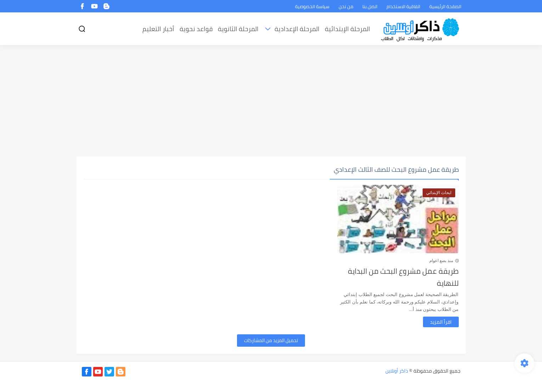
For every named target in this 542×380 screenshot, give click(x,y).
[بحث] (82, 28)
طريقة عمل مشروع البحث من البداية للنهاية (403, 277)
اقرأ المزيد (441, 322)
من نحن (346, 6)
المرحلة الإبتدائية (347, 29)
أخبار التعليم (158, 29)
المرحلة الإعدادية (297, 29)
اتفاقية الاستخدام (403, 6)
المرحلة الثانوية (238, 29)
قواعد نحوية (196, 29)
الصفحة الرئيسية (445, 6)
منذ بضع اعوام (441, 260)
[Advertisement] (271, 101)
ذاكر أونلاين (396, 370)
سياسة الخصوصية (312, 6)
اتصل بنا (369, 6)
